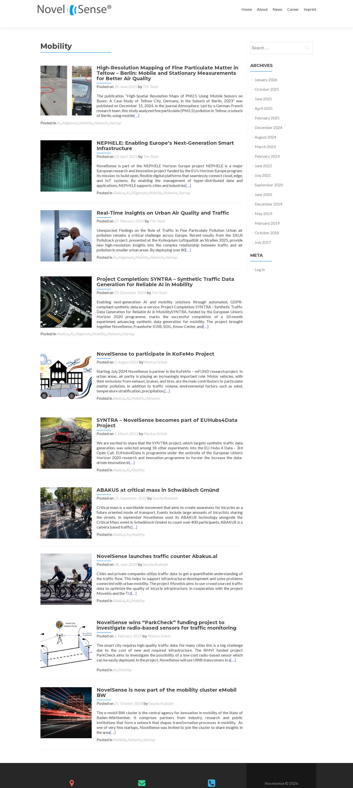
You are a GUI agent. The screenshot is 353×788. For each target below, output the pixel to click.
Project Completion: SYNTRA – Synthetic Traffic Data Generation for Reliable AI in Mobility (163, 271)
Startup (115, 114)
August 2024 (265, 128)
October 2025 (267, 80)
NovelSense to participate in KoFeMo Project (153, 344)
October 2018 (267, 224)
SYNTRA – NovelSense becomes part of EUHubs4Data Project (164, 410)
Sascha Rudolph (162, 486)
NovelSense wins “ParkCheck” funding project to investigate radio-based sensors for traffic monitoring (164, 609)
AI (59, 114)
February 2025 (267, 109)
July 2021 (263, 166)
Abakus (63, 184)
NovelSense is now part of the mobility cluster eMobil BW (164, 677)
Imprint (310, 9)
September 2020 (269, 176)
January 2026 (266, 71)
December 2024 (268, 118)
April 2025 (264, 99)
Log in (260, 260)
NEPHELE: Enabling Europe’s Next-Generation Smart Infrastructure (163, 137)
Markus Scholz (153, 351)
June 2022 (263, 157)
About (262, 9)
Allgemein (70, 114)
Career (293, 9)
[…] (134, 106)
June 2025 (263, 90)
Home (246, 9)
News (277, 9)
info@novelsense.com (141, 773)
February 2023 (267, 147)
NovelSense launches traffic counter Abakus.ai (154, 542)
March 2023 (265, 138)
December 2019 (268, 195)
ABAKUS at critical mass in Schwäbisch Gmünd (155, 478)
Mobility (86, 114)
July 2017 (263, 233)
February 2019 (267, 214)
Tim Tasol (148, 78)
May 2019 (263, 205)
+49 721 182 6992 (211, 773)
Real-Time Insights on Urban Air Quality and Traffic (160, 204)
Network (101, 114)
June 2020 (263, 185)
